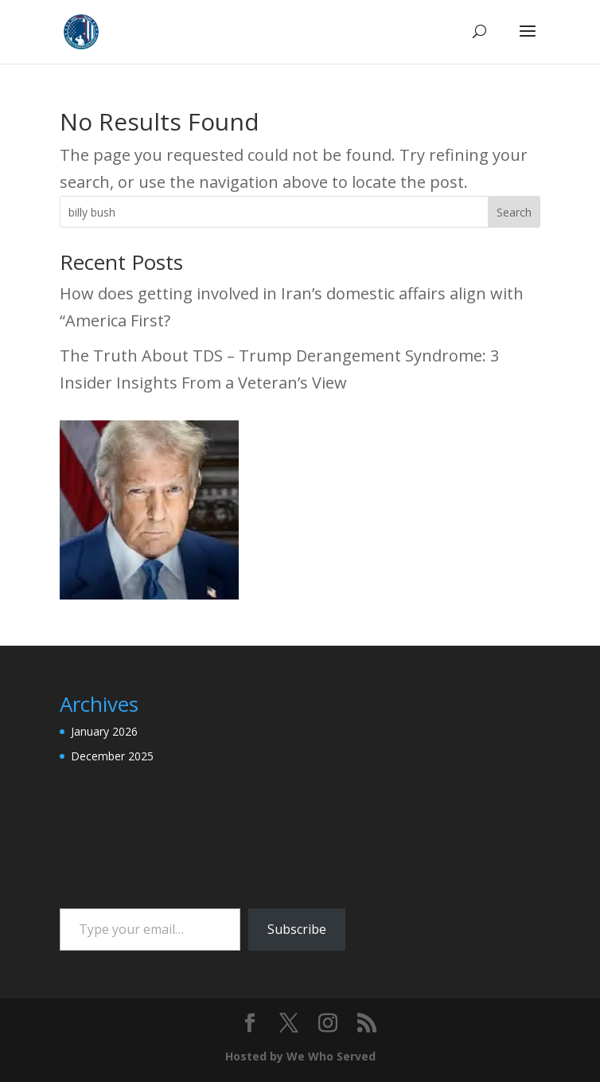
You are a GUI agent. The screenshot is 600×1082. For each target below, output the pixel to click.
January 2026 (104, 731)
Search (514, 212)
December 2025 (112, 756)
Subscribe (296, 929)
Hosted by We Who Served (300, 1056)
